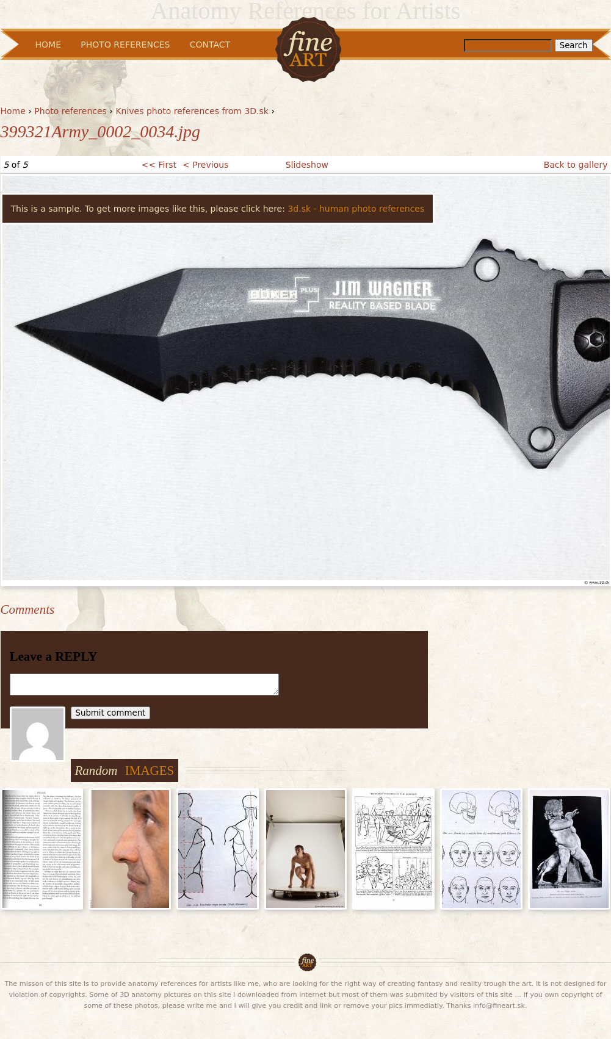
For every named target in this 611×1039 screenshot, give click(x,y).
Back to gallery (576, 165)
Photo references (70, 111)
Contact (210, 44)
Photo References (125, 44)
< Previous (205, 165)
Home (13, 111)
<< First (159, 165)
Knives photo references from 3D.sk (192, 111)
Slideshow (307, 165)
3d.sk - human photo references (355, 209)
